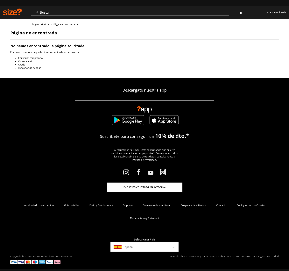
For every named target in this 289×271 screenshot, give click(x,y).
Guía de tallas (71, 205)
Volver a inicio (25, 61)
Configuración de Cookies (251, 205)
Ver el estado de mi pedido (39, 205)
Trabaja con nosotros (239, 256)
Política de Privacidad (144, 160)
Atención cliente (178, 256)
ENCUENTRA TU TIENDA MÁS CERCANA (144, 187)
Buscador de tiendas (29, 68)
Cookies (220, 256)
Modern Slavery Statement (144, 218)
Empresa (128, 205)
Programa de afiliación (193, 205)
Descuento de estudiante (157, 205)
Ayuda (21, 64)
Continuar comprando (30, 58)
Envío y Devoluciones (101, 205)
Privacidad (273, 256)
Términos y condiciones (202, 256)
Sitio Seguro (258, 256)
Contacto (221, 205)
